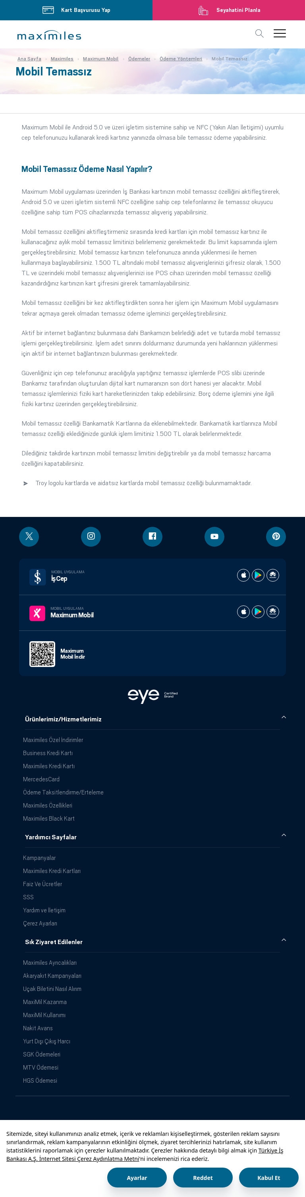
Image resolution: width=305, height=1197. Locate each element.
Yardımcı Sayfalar (51, 837)
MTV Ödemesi (40, 1067)
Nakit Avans (38, 1028)
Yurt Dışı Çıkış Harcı (46, 1041)
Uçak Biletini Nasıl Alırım (52, 988)
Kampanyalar (39, 857)
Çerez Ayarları (40, 923)
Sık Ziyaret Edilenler (54, 942)
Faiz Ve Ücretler (42, 884)
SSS (28, 897)
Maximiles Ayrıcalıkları (50, 962)
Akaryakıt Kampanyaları (52, 975)
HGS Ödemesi (40, 1080)
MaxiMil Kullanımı (44, 1015)
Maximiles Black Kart (49, 818)
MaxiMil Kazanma (45, 1001)
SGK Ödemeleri (41, 1054)
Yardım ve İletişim (44, 910)
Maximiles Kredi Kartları (52, 870)
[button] (49, 35)
